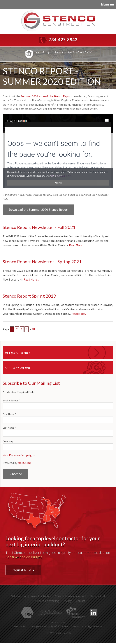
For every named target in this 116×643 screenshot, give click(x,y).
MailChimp (24, 463)
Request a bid (17, 353)
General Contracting (47, 601)
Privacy (67, 601)
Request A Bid (23, 570)
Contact (80, 601)
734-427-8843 (63, 39)
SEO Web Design (53, 633)
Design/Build (97, 596)
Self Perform (18, 596)
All (33, 329)
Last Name (9, 427)
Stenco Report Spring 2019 (29, 296)
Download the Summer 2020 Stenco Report (38, 209)
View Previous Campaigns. (19, 455)
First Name (9, 414)
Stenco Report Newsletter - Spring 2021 (42, 261)
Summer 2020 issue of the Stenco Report (46, 96)
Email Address (11, 400)
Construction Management (70, 596)
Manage (67, 633)
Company (8, 441)
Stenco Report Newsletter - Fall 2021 (39, 227)
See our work (17, 368)
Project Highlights (41, 596)
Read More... (76, 245)
